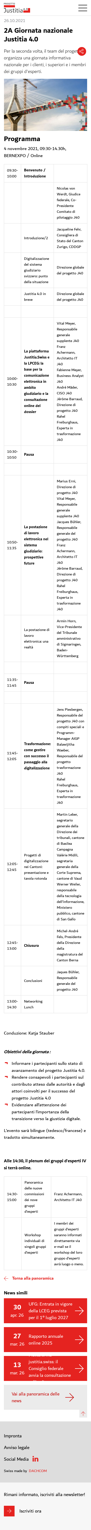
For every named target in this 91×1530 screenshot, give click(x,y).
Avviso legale (16, 1447)
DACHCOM (38, 1471)
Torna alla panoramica (33, 1278)
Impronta (13, 1436)
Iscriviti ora (30, 1511)
